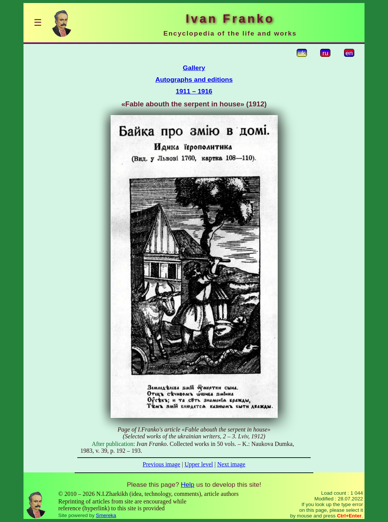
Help (187, 484)
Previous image (161, 464)
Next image (231, 464)
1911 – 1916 (194, 91)
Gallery (194, 68)
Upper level (199, 464)
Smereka (106, 515)
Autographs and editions (194, 79)
